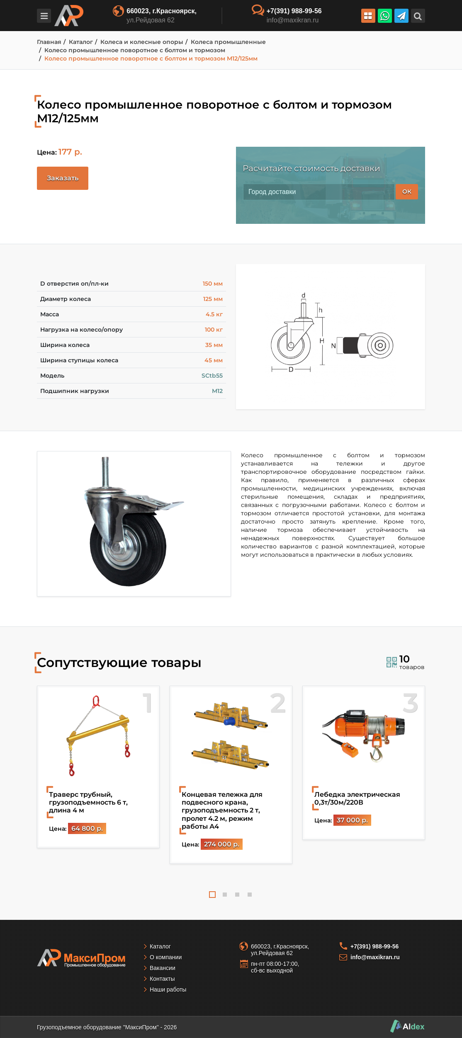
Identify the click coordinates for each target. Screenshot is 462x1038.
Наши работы (168, 989)
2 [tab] (225, 894)
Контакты (162, 978)
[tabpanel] (98, 767)
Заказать (62, 178)
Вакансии (162, 968)
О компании (166, 957)
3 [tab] (237, 894)
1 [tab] (212, 894)
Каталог (160, 946)
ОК (406, 191)
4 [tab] (250, 894)
